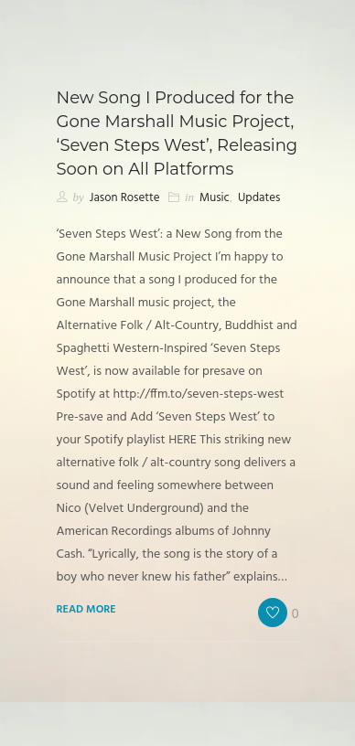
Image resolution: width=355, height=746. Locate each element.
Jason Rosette (125, 198)
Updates (259, 198)
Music (214, 198)
